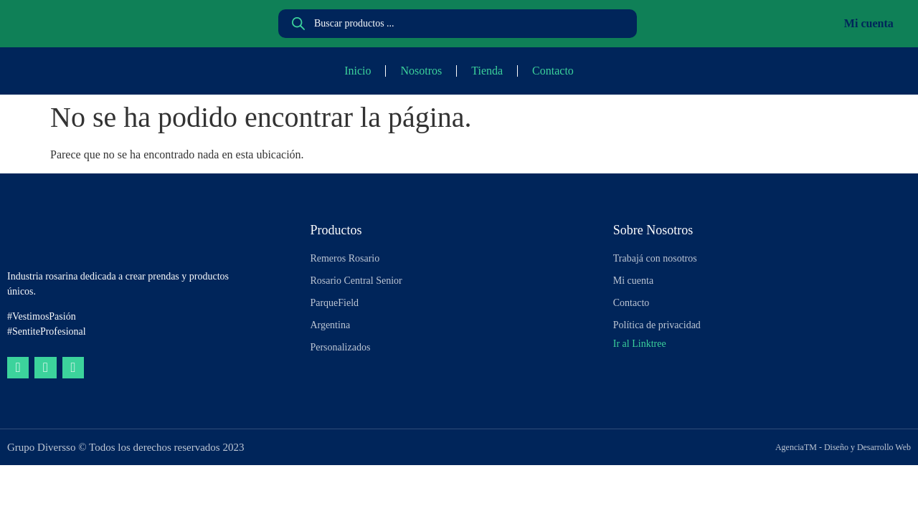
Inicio (357, 70)
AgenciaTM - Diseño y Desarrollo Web (843, 447)
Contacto (553, 70)
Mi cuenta (869, 23)
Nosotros (421, 70)
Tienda (487, 70)
